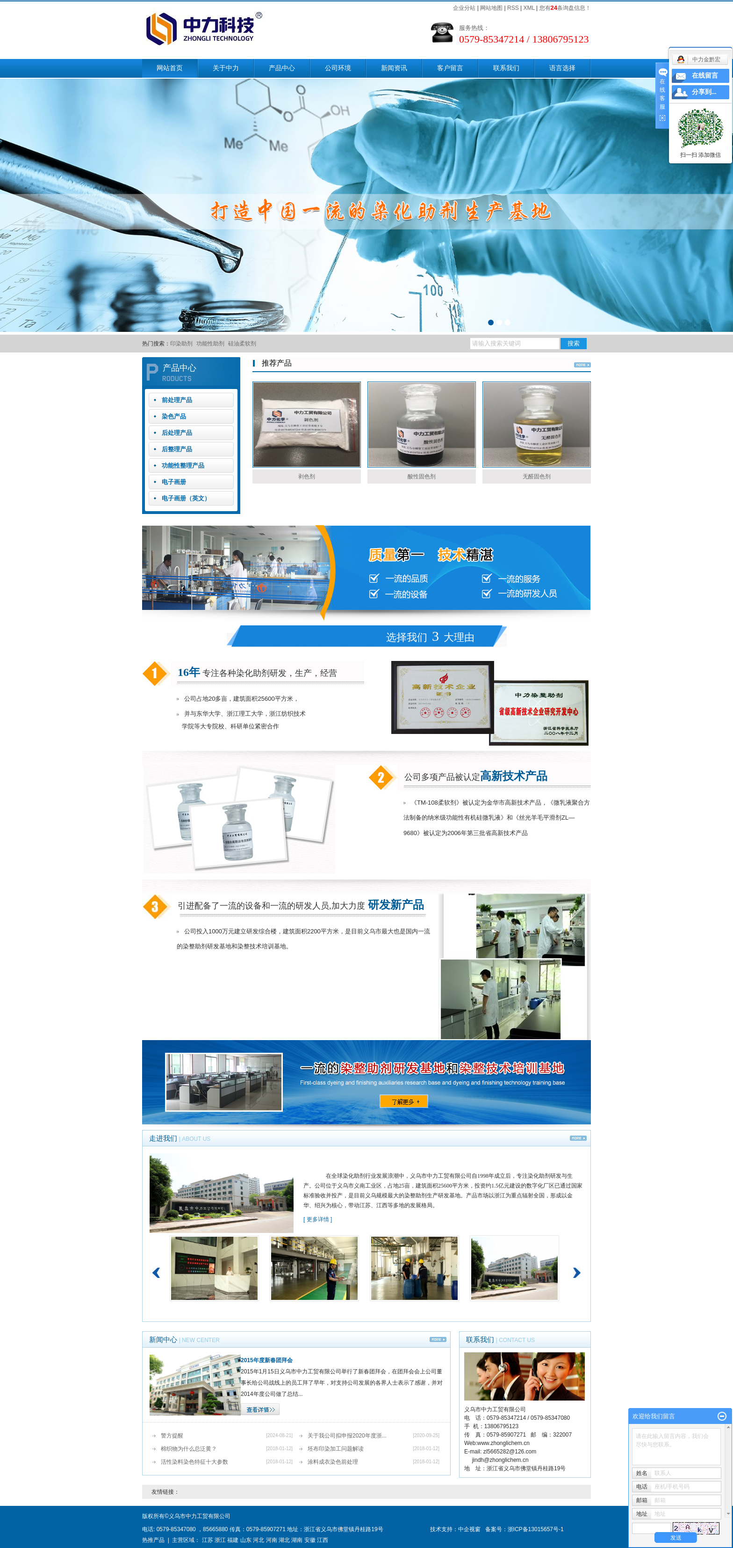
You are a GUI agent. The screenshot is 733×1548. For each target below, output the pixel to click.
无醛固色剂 (537, 476)
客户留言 (450, 68)
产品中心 (282, 68)
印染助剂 (181, 343)
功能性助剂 (210, 343)
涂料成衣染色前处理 (333, 1462)
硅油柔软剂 (242, 343)
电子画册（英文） (186, 498)
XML (529, 8)
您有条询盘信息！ (565, 8)
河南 (271, 1540)
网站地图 (491, 8)
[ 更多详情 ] (317, 1219)
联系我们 (506, 68)
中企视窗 (469, 1529)
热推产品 (153, 1540)
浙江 (220, 1540)
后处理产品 (177, 432)
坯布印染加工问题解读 (336, 1448)
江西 (322, 1540)
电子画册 (174, 481)
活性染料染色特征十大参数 (194, 1462)
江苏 (207, 1540)
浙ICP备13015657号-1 (536, 1529)
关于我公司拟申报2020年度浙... (347, 1435)
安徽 (310, 1540)
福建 (232, 1540)
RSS (513, 8)
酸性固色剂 (422, 476)
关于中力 (226, 68)
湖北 (284, 1540)
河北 (258, 1540)
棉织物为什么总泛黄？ (189, 1448)
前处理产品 (177, 400)
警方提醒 (172, 1435)
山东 (246, 1540)
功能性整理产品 (183, 465)
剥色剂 (306, 476)
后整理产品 (177, 449)
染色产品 (174, 416)
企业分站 (464, 8)
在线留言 (705, 75)
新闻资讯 (394, 68)
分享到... (704, 91)
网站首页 (170, 68)
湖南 (296, 1540)
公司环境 (338, 68)
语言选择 (562, 68)
